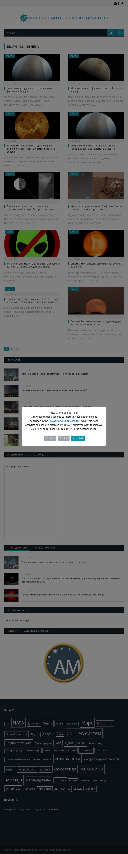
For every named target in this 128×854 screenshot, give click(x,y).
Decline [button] (64, 438)
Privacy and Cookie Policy (64, 420)
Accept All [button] (78, 438)
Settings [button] (50, 438)
